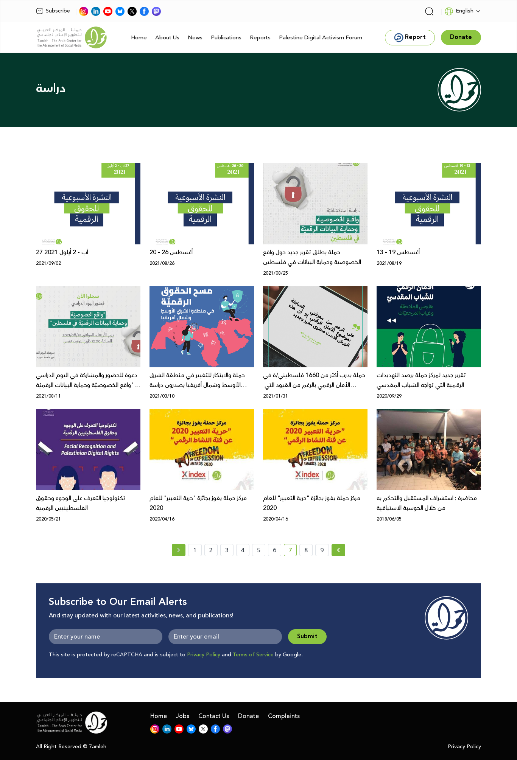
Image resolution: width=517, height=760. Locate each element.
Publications (226, 37)
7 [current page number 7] (293, 551)
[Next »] (338, 550)
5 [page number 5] (258, 550)
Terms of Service (253, 655)
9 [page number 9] (322, 550)
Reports (260, 37)
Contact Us (213, 716)
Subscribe (53, 11)
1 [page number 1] (194, 550)
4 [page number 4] (242, 550)
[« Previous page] (178, 550)
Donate (248, 716)
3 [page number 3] (227, 550)
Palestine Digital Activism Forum (320, 37)
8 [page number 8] (306, 550)
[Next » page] (338, 550)
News (195, 37)
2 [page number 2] (211, 550)
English (458, 11)
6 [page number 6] (274, 550)
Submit (307, 636)
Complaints (284, 716)
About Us (167, 37)
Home (139, 37)
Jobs (182, 716)
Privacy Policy (203, 655)
